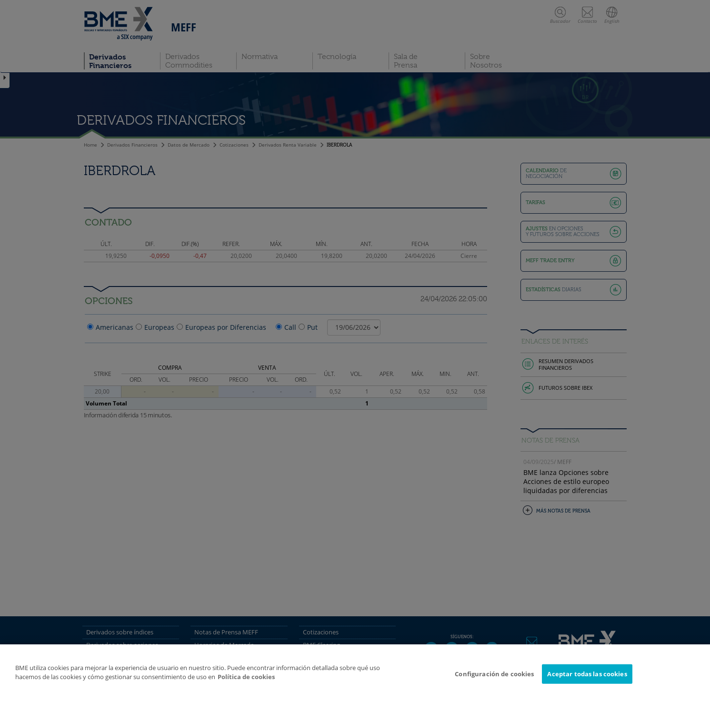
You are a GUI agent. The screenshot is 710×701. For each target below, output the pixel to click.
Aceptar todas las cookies (587, 678)
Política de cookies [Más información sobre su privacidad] (246, 681)
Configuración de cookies (494, 678)
